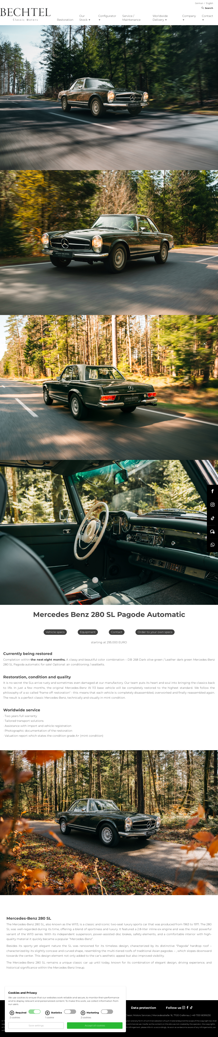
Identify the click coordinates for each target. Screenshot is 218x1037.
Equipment (88, 632)
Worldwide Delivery (160, 18)
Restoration (65, 20)
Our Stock (84, 18)
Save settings (36, 1025)
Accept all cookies (95, 1025)
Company (189, 17)
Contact (207, 17)
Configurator (107, 17)
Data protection (143, 1008)
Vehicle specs (55, 632)
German (199, 3)
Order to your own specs (155, 632)
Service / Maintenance (131, 18)
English (209, 3)
